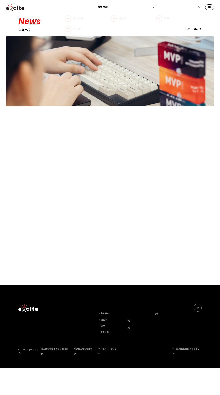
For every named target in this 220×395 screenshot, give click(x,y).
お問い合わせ (168, 7)
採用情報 (149, 7)
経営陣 (104, 346)
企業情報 (103, 7)
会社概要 (105, 340)
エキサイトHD (190, 7)
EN (209, 7)
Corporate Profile (165, 347)
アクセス (105, 358)
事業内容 (118, 7)
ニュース (132, 7)
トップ (187, 29)
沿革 (103, 352)
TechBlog (134, 354)
